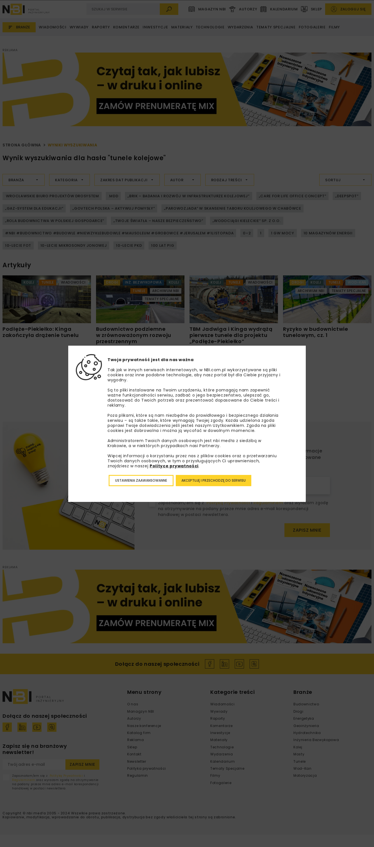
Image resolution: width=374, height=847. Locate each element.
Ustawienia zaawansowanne (141, 480)
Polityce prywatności (174, 466)
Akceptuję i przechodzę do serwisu (213, 480)
